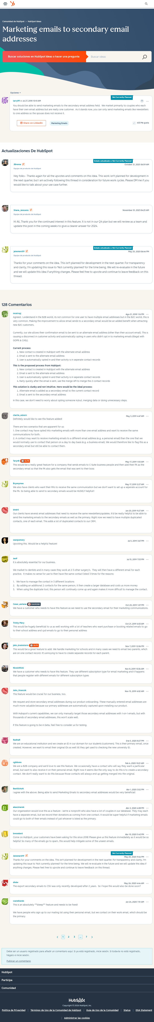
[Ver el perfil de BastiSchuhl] (18, 788)
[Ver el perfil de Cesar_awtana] (19, 604)
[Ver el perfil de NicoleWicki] (18, 667)
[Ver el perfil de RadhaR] (16, 739)
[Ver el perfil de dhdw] (15, 882)
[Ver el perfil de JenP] (15, 558)
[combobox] (119, 56)
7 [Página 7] (86, 937)
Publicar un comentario (19, 961)
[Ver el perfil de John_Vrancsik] (19, 690)
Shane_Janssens (21, 210)
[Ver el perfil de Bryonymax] (18, 483)
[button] (147, 101)
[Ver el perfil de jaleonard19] (18, 855)
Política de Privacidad (13, 1010)
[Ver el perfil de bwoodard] (18, 833)
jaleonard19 (19, 251)
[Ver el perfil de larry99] (16, 100)
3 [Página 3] (74, 937)
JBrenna (17, 164)
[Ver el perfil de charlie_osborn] (20, 415)
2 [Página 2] (68, 937)
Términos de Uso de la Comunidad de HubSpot (56, 1010)
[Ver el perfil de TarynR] (16, 460)
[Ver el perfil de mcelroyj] (17, 313)
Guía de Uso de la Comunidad (102, 1010)
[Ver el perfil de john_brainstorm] (20, 645)
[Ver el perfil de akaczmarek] (18, 807)
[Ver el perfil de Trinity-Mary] (18, 622)
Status (127, 1010)
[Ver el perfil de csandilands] (18, 900)
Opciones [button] (14, 93)
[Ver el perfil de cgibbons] (17, 762)
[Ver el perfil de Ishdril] (16, 509)
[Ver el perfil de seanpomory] (19, 539)
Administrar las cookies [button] (77, 1018)
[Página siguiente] (92, 937)
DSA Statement (144, 1010)
